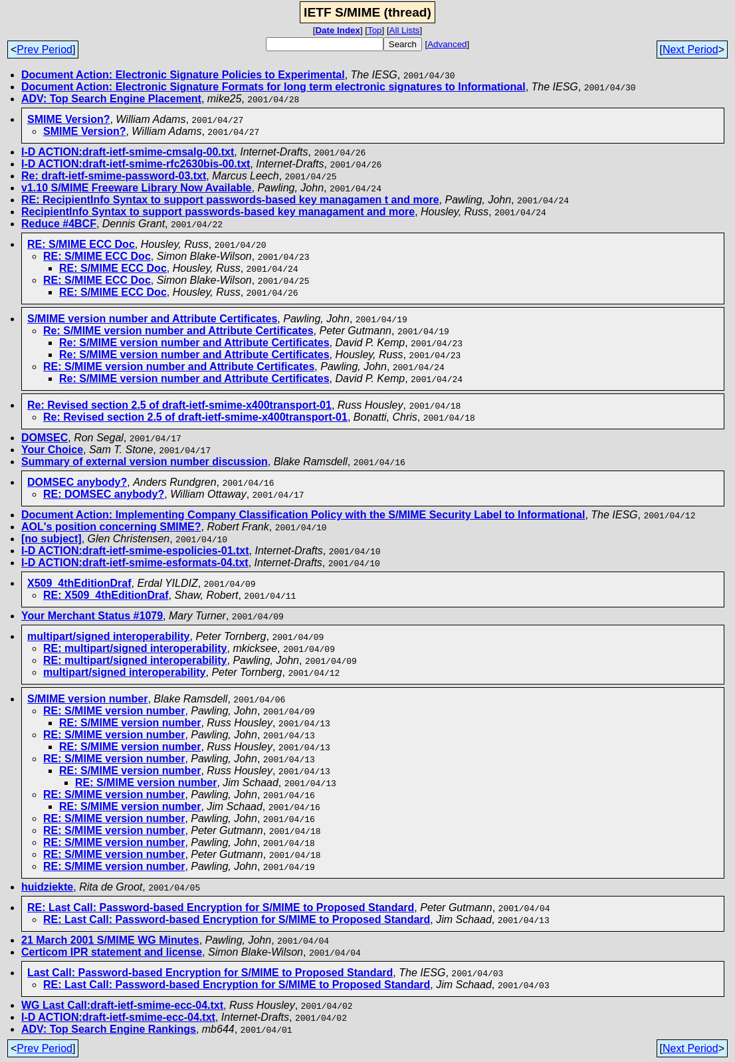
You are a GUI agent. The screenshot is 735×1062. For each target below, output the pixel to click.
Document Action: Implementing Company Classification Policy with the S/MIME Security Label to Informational (303, 514)
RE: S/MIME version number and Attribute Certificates (178, 366)
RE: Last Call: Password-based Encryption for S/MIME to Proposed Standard (220, 907)
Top (375, 30)
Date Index (337, 30)
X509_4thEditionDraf (79, 583)
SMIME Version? (68, 119)
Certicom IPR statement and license (111, 952)
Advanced (447, 44)
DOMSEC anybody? (77, 482)
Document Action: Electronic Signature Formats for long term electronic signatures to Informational (273, 86)
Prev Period (44, 49)
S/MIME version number (87, 698)
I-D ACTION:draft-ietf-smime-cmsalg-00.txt (127, 152)
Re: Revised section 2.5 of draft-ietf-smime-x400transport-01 (179, 405)
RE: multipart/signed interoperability (135, 648)
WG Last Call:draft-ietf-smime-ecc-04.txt (122, 1005)
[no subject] (51, 538)
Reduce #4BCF (58, 223)
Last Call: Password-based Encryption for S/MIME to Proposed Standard (210, 972)
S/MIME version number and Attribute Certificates (152, 318)
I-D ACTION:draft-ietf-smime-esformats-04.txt (135, 562)
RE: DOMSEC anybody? (103, 494)
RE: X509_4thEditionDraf (105, 595)
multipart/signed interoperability (108, 636)
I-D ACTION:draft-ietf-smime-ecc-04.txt (118, 1017)
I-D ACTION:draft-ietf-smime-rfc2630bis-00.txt (135, 163)
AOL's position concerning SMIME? (111, 526)
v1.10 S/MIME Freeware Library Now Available (136, 187)
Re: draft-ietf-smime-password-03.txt (113, 175)
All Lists (404, 30)
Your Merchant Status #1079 (92, 615)
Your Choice (52, 449)
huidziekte (47, 887)
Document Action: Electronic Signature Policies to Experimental (183, 74)
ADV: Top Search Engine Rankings (108, 1029)
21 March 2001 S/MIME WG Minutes (110, 940)
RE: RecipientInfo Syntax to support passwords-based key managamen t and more (230, 199)
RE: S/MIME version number (114, 710)
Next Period (690, 49)
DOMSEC (44, 437)
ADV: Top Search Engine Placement (111, 98)
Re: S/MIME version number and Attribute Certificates (178, 330)
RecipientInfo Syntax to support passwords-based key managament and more (218, 211)
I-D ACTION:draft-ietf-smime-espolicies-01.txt (135, 550)
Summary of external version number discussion (144, 461)
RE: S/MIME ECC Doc (81, 244)
